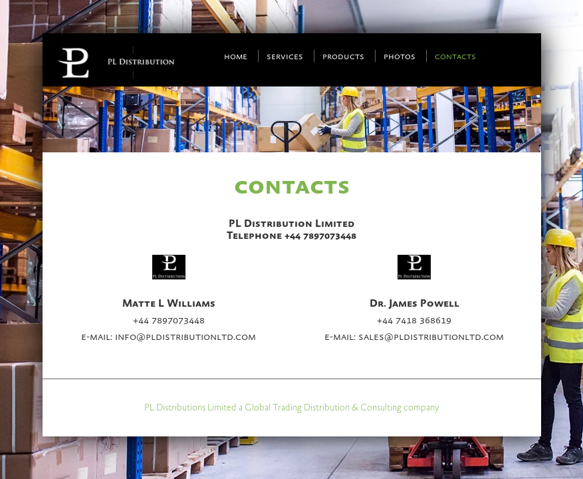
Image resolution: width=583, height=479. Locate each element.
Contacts (455, 56)
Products (343, 56)
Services (285, 56)
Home (235, 56)
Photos (399, 56)
